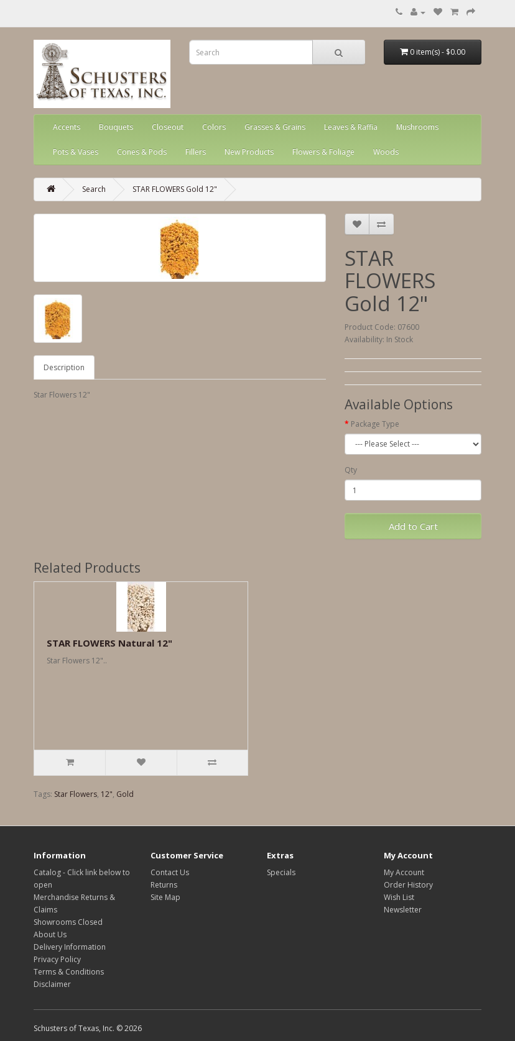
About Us (50, 934)
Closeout (167, 127)
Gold (125, 794)
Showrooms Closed (68, 922)
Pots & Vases (75, 152)
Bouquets (116, 127)
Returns (164, 885)
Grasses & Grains (274, 127)
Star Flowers (75, 794)
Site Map (165, 897)
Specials (281, 872)
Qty (351, 470)
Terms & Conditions (69, 971)
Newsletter (403, 909)
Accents (66, 127)
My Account (404, 872)
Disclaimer (52, 984)
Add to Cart (413, 526)
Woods (386, 152)
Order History (408, 885)
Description (64, 367)
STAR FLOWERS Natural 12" (109, 643)
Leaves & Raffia (351, 127)
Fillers (195, 152)
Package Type (375, 424)
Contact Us (170, 872)
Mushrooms (417, 127)
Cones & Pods (142, 152)
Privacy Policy (57, 959)
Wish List (399, 897)
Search (94, 189)
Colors (214, 127)
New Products (249, 152)
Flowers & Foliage (323, 152)
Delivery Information (70, 947)
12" (107, 794)
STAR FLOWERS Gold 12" (174, 189)
